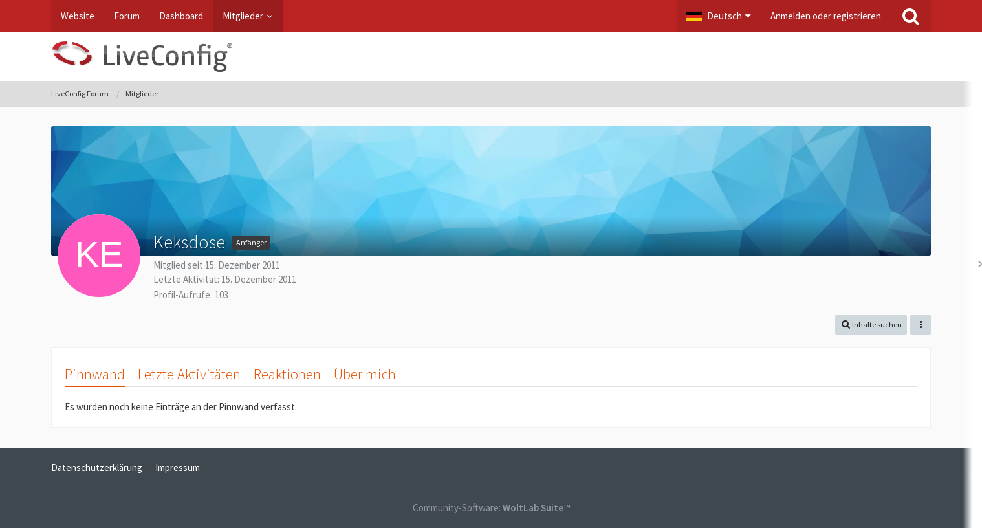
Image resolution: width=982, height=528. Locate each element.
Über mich (365, 373)
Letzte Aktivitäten (189, 373)
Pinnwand (95, 373)
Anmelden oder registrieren (825, 16)
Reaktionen (287, 373)
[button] (719, 16)
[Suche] (911, 16)
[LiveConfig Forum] (491, 56)
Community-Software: (491, 507)
